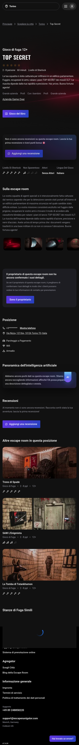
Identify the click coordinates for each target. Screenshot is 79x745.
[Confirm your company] (20, 299)
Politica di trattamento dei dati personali (24, 698)
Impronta (7, 687)
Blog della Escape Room (15, 672)
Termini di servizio (12, 692)
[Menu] (69, 6)
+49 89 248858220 (13, 710)
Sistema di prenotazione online (19, 652)
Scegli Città (9, 667)
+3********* (11, 328)
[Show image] (12, 244)
